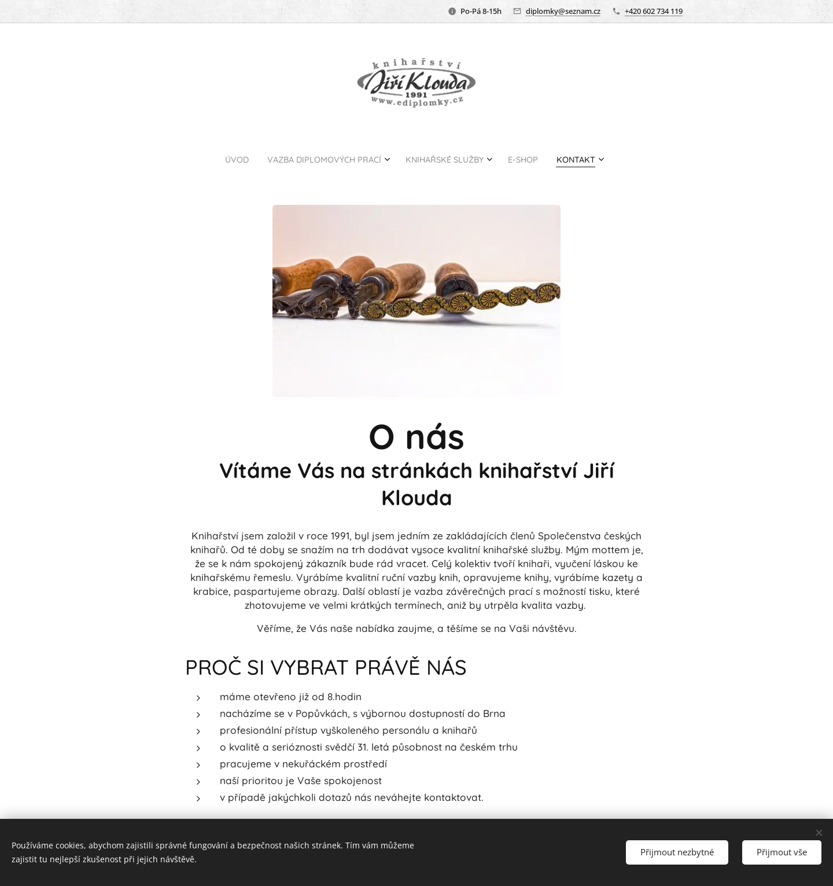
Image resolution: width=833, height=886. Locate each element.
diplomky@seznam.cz (563, 11)
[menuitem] (215, 159)
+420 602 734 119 (654, 11)
